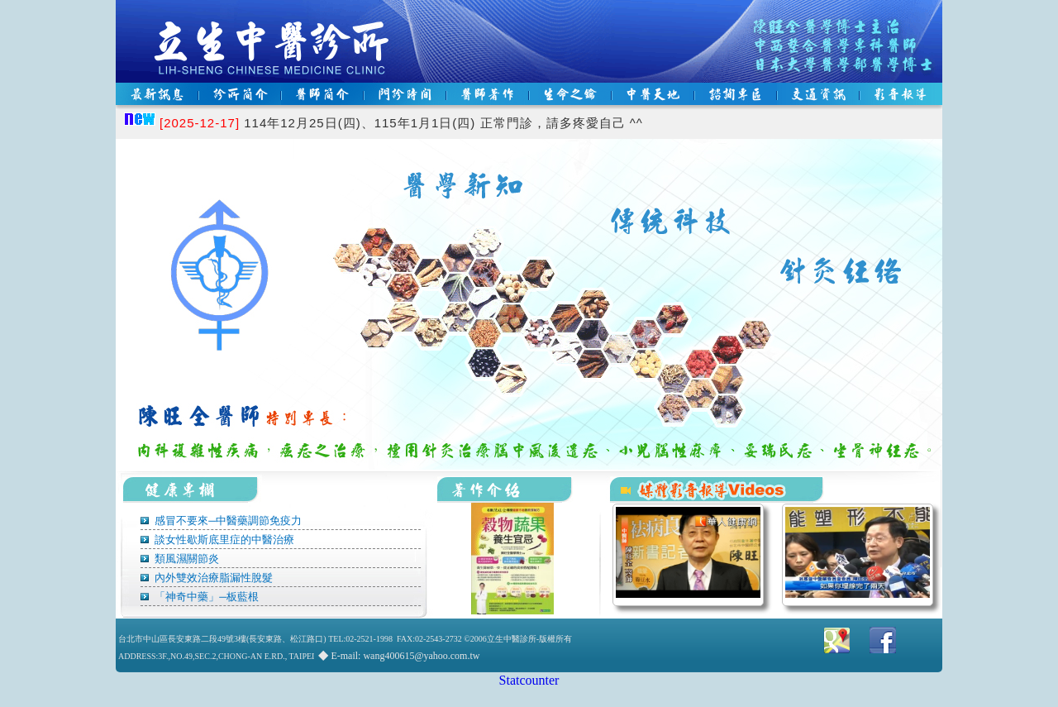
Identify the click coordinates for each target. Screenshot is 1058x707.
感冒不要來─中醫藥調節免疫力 (227, 520)
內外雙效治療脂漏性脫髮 (212, 577)
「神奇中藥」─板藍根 (205, 596)
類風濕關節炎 (185, 558)
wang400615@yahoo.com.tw (421, 656)
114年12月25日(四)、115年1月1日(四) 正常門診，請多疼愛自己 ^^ (401, 123)
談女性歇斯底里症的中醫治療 (223, 539)
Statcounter (529, 680)
